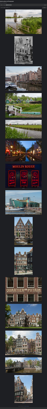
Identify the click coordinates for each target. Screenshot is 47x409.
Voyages (4, 7)
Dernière (28, 406)
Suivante (26, 406)
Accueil (2, 7)
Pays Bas (7, 7)
